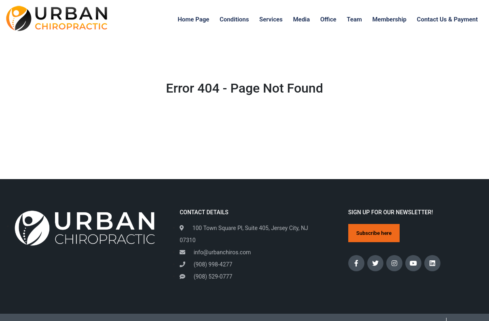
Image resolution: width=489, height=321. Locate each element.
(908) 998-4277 (206, 264)
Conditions (234, 19)
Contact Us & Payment (447, 19)
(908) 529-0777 (206, 276)
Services (271, 19)
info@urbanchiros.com (215, 252)
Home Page (193, 19)
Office (328, 19)
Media (301, 19)
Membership (389, 19)
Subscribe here (374, 233)
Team (354, 19)
